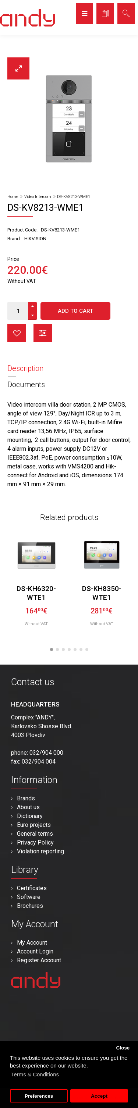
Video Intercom (37, 196)
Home (12, 196)
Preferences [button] (39, 1096)
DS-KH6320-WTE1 (36, 593)
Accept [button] (99, 1096)
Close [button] (123, 1048)
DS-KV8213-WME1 (73, 196)
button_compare (42, 333)
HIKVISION (35, 238)
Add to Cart (75, 311)
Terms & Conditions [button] (35, 1074)
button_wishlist (16, 333)
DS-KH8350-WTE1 (101, 593)
